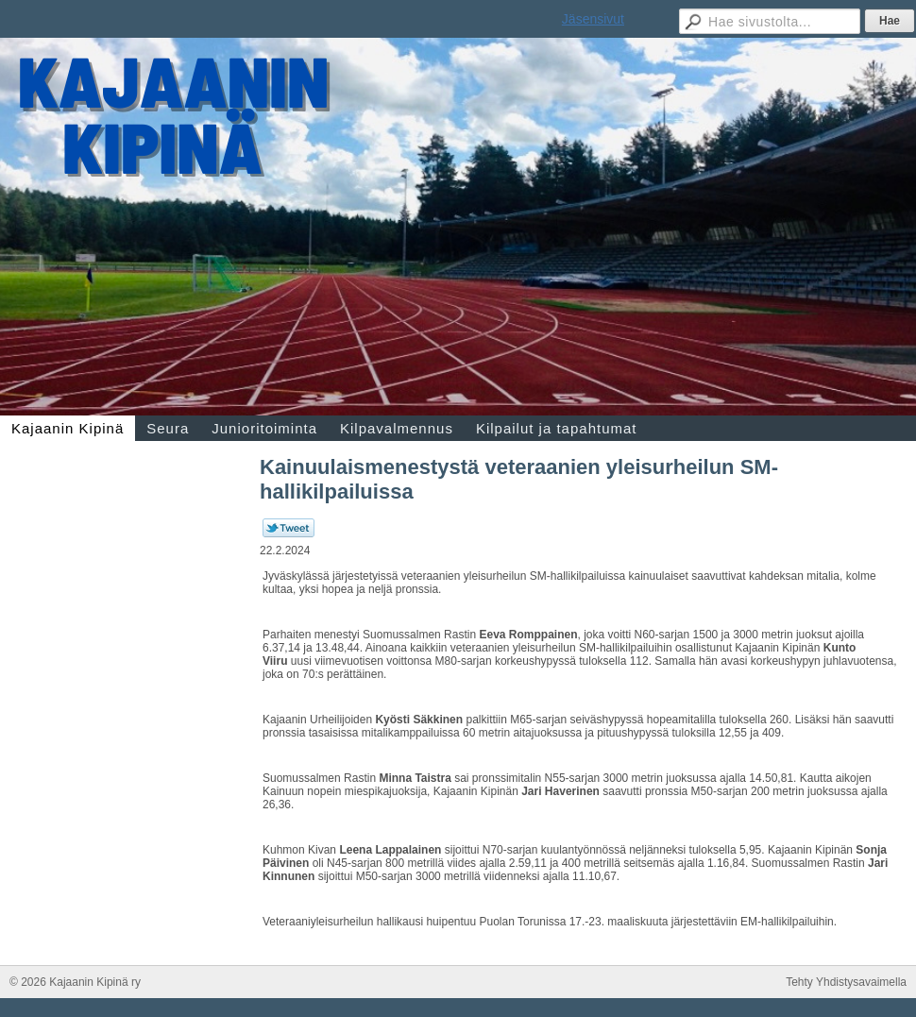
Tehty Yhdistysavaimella (846, 982)
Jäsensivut (593, 18)
